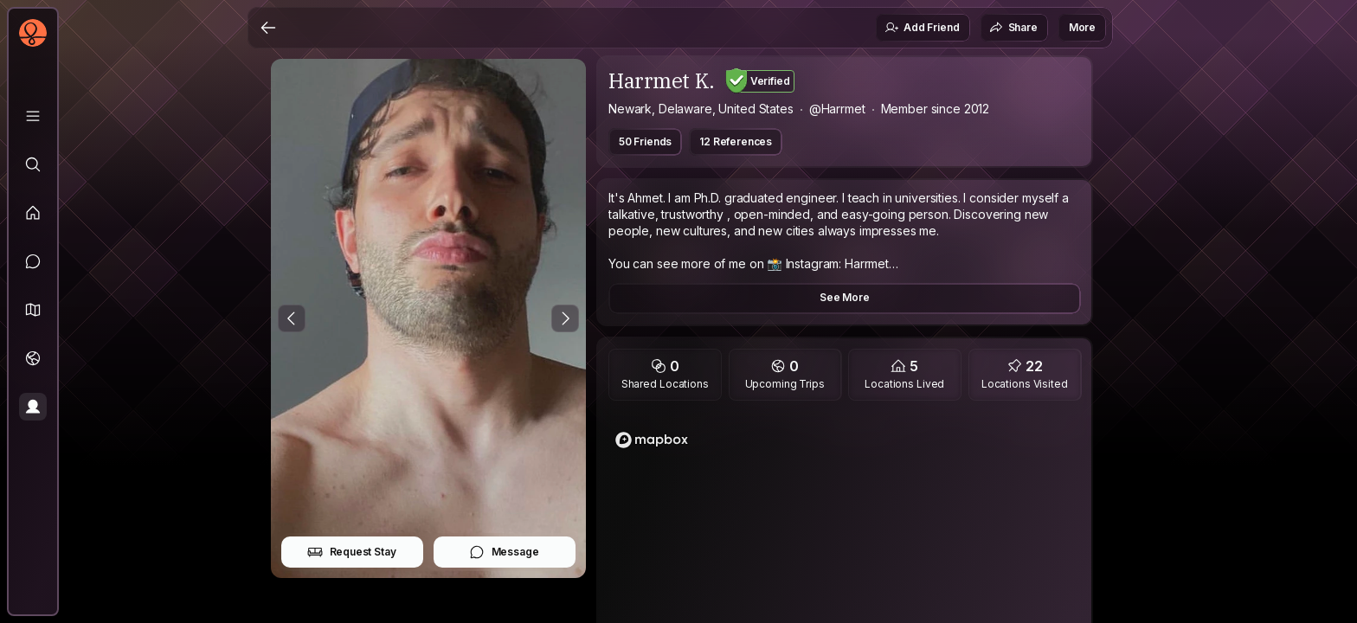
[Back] (268, 28)
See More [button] (845, 297)
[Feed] (33, 213)
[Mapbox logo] (652, 440)
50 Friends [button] (645, 141)
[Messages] (33, 261)
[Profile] (33, 407)
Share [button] (1013, 28)
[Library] (33, 116)
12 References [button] (735, 141)
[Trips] (33, 358)
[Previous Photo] (291, 318)
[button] (33, 310)
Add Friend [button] (921, 28)
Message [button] (504, 552)
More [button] (1082, 27)
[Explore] (33, 164)
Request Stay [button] (351, 552)
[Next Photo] (565, 318)
